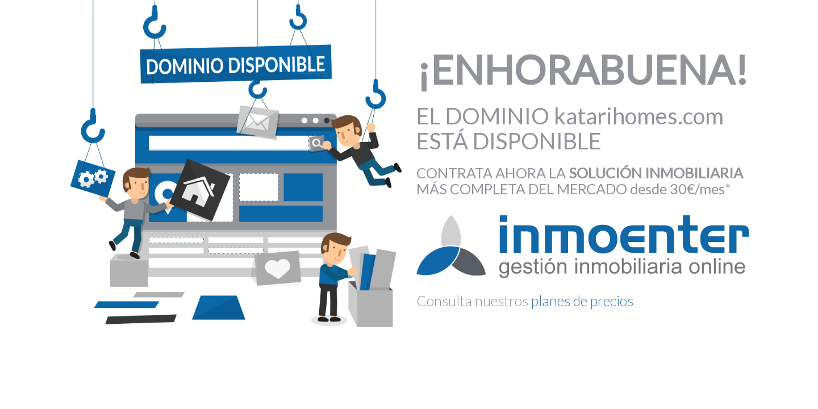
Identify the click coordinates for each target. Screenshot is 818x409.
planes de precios (582, 300)
